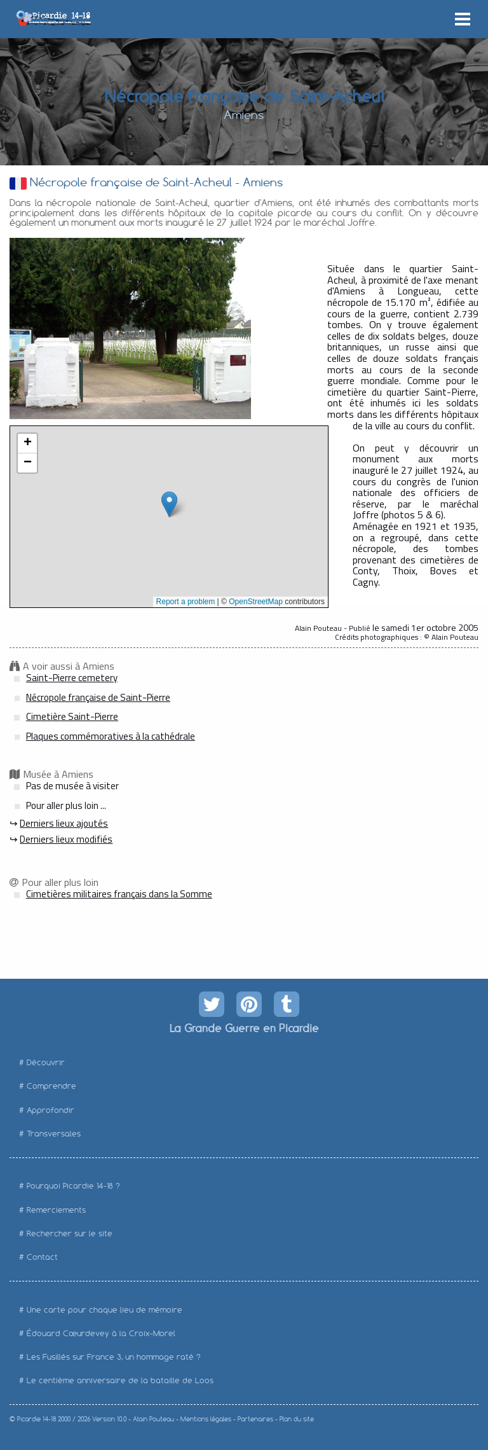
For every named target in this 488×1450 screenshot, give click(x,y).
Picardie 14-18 (36, 1419)
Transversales (54, 1133)
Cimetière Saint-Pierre (72, 716)
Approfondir (50, 1110)
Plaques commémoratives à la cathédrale (110, 736)
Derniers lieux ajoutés (64, 823)
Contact (42, 1257)
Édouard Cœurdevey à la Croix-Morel (101, 1333)
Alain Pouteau (153, 1419)
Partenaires (255, 1419)
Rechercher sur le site (69, 1233)
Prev (26, 328)
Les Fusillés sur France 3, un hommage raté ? (114, 1357)
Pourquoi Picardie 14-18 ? (73, 1186)
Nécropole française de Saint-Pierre (98, 697)
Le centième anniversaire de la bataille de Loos (120, 1380)
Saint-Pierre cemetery (72, 677)
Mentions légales (205, 1419)
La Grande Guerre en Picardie (243, 1027)
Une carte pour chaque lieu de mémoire (104, 1310)
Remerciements (56, 1210)
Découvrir (46, 1062)
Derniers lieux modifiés (66, 839)
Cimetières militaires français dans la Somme (119, 894)
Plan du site (297, 1419)
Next (234, 328)
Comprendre (51, 1086)
